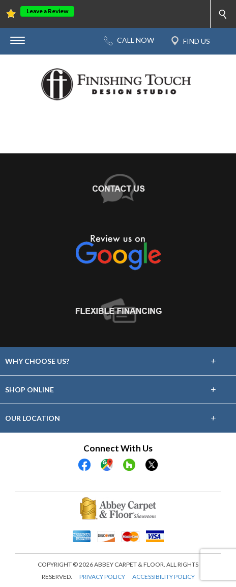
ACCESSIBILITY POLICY (163, 576)
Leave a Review (47, 11)
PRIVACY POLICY (102, 576)
